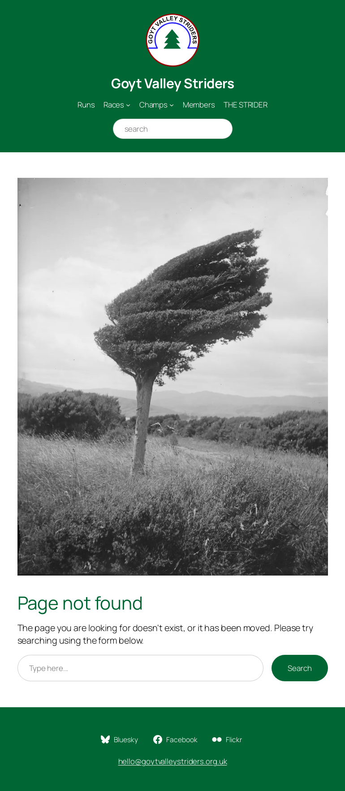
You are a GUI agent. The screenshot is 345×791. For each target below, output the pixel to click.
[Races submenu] (128, 105)
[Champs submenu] (171, 105)
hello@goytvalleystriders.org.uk (172, 761)
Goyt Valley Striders (172, 83)
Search (299, 668)
